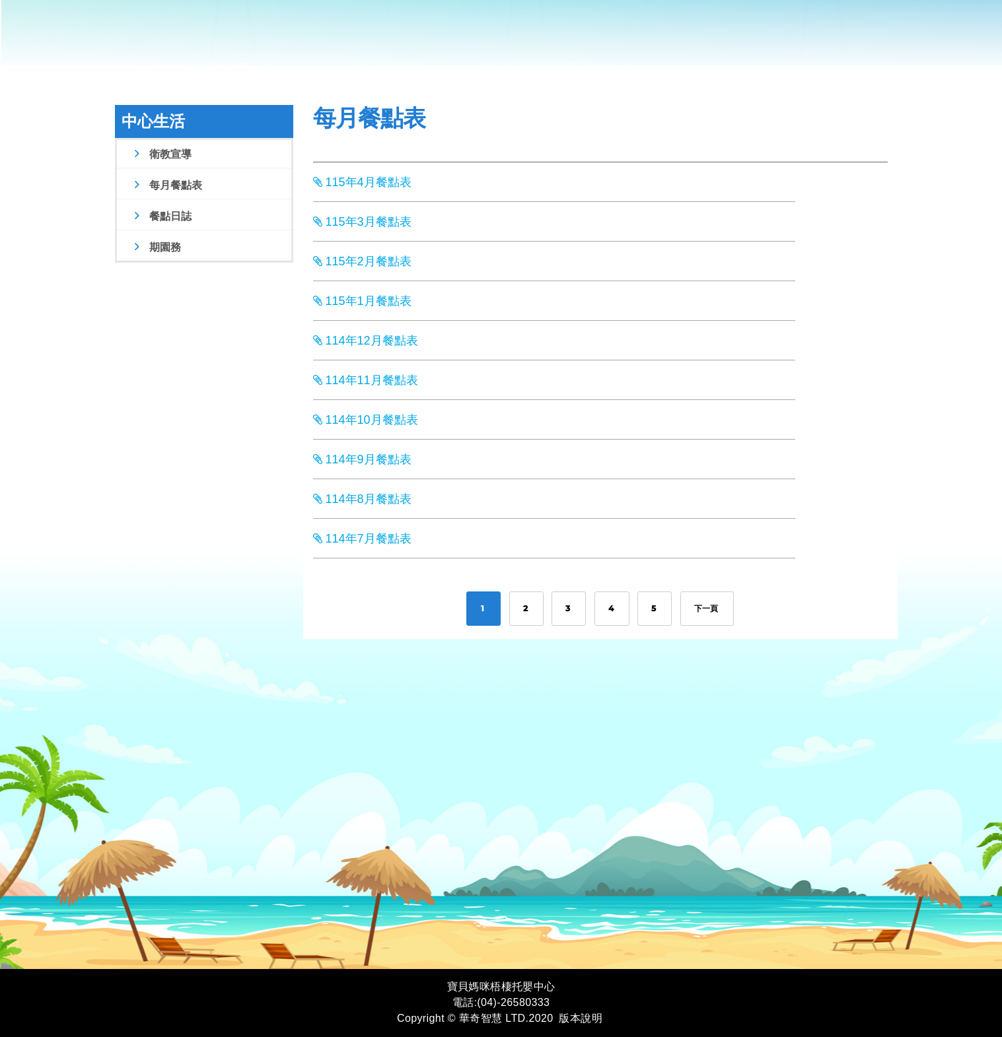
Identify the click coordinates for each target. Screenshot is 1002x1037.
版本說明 (580, 1018)
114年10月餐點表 (365, 419)
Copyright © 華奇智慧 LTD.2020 (475, 1018)
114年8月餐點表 (362, 499)
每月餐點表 (166, 185)
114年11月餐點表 (365, 380)
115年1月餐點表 (362, 301)
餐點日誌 (161, 216)
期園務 (156, 247)
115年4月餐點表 (362, 182)
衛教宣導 (161, 154)
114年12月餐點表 (365, 340)
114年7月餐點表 (362, 538)
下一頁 (707, 608)
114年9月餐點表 (362, 459)
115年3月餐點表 (362, 221)
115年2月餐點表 (362, 261)
